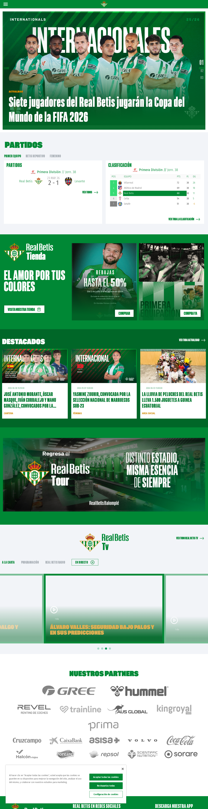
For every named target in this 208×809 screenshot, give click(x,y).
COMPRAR (124, 308)
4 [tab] (110, 643)
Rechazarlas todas (106, 785)
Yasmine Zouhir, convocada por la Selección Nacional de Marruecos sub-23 (101, 394)
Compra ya (190, 308)
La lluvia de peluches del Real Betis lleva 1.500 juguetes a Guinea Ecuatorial (172, 394)
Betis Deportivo (35, 150)
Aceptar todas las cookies (106, 777)
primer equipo (12, 150)
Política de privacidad (156, 800)
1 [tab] (98, 643)
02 (202, 68)
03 (202, 75)
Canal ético (195, 800)
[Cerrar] (123, 769)
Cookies (171, 800)
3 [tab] (106, 643)
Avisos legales (139, 800)
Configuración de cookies (106, 794)
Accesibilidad (182, 800)
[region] (66, 784)
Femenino (55, 150)
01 (201, 59)
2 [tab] (102, 643)
